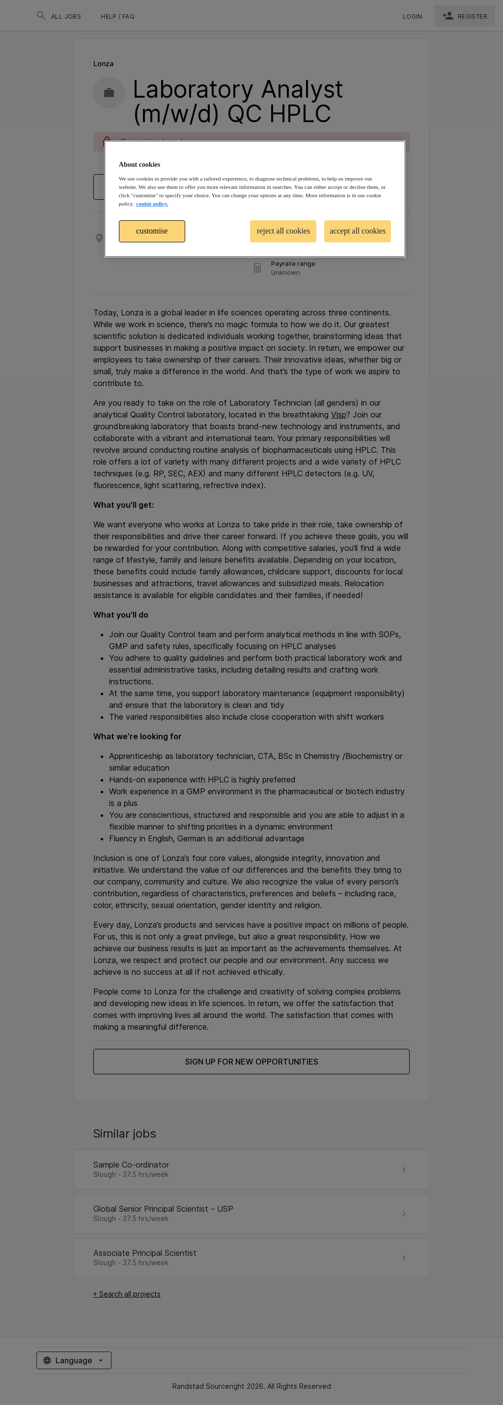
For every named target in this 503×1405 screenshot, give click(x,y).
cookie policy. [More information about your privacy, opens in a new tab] (152, 204)
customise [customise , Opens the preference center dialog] (152, 231)
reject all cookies (283, 231)
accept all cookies (358, 231)
